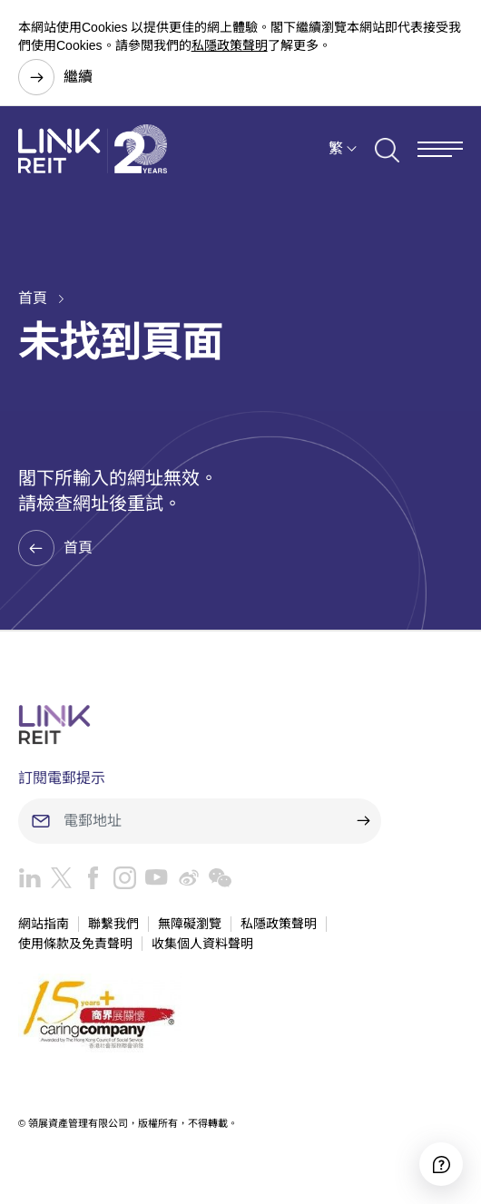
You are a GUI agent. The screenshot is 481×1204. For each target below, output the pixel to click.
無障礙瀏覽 (189, 923)
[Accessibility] (441, 1164)
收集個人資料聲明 (202, 943)
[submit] (363, 821)
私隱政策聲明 (229, 45)
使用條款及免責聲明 (75, 943)
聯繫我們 (113, 923)
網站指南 (43, 923)
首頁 (32, 298)
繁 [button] (336, 148)
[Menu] (440, 149)
